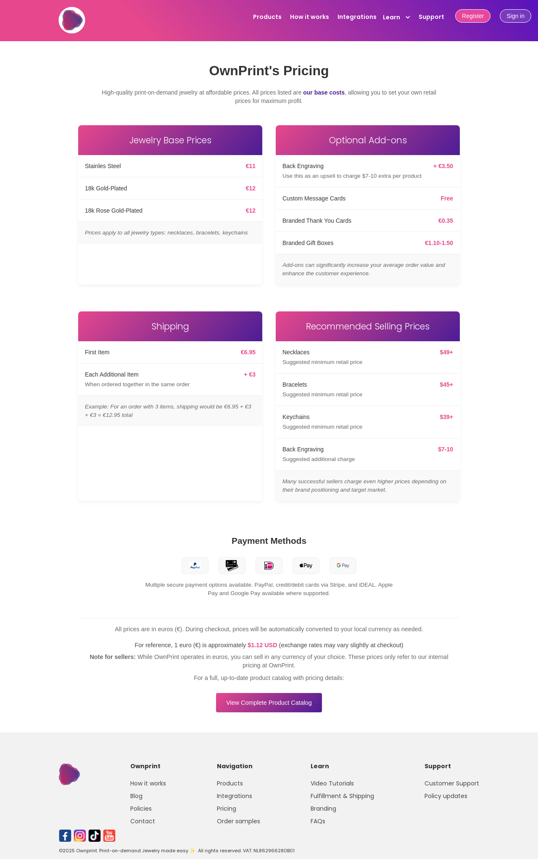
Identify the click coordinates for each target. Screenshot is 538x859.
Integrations (357, 17)
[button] (396, 17)
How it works (309, 17)
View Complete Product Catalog (269, 702)
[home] (72, 24)
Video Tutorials (332, 783)
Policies (141, 808)
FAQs (318, 821)
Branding (323, 808)
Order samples (238, 821)
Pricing (226, 808)
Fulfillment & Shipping (342, 796)
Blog (136, 796)
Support (431, 17)
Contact (142, 821)
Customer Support (452, 783)
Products (267, 17)
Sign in (515, 16)
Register (473, 16)
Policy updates (446, 796)
